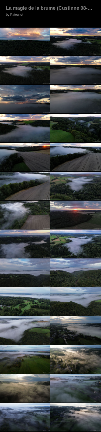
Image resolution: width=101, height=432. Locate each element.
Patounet (16, 14)
